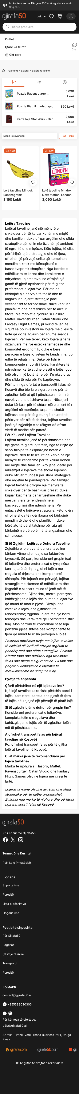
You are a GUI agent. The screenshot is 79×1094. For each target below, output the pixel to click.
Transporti (9, 962)
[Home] (3, 70)
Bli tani (60, 660)
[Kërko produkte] (43, 26)
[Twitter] (13, 839)
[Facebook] (5, 839)
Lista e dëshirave (14, 903)
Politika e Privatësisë (17, 862)
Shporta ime (11, 884)
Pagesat (8, 944)
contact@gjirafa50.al (17, 994)
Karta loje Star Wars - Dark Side (35, 119)
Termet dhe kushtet (17, 852)
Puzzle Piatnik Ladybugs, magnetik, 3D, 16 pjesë (35, 106)
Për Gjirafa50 (11, 935)
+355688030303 (17, 1003)
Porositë (8, 972)
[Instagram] (21, 839)
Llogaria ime (11, 912)
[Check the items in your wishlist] (51, 16)
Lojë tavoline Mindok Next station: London (56, 192)
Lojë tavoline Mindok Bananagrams (18, 192)
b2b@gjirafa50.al (15, 1025)
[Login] (71, 15)
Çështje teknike (13, 953)
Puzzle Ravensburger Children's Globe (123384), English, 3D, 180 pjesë (36, 93)
